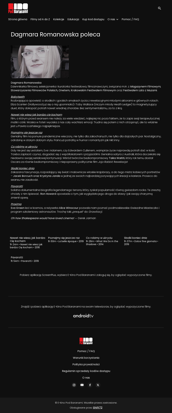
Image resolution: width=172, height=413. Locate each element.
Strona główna (17, 19)
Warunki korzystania (86, 358)
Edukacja (73, 19)
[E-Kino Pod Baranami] (86, 341)
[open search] (161, 8)
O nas (111, 19)
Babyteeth (18, 97)
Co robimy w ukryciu (24, 147)
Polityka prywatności (86, 364)
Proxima (16, 204)
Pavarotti (17, 186)
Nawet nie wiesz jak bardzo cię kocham (36, 115)
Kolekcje (58, 19)
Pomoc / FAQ (130, 19)
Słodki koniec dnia (22, 168)
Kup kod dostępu (93, 19)
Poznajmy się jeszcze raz (26, 132)
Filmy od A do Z (40, 19)
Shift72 (97, 408)
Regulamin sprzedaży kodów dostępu (86, 371)
